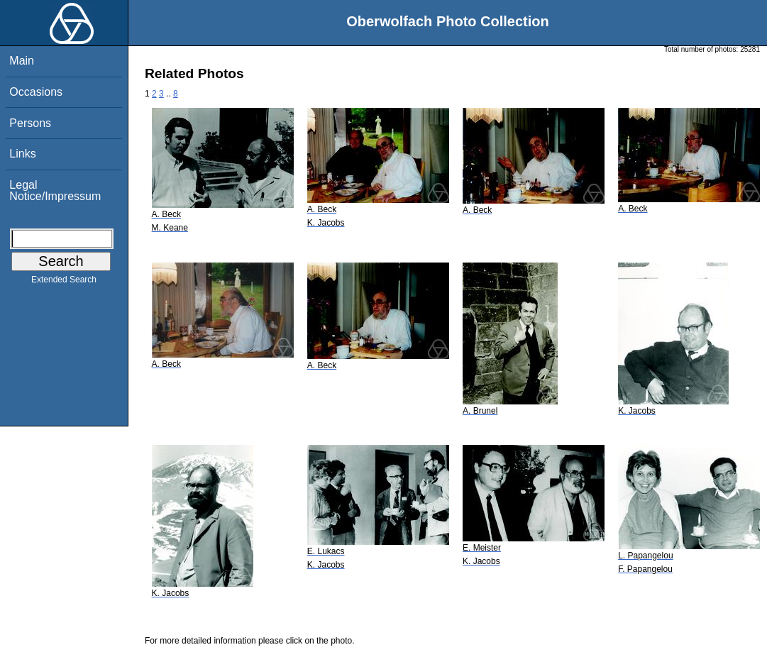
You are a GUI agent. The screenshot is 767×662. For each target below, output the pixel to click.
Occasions (35, 92)
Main (21, 61)
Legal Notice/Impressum (55, 190)
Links (22, 154)
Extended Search (63, 282)
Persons (30, 123)
